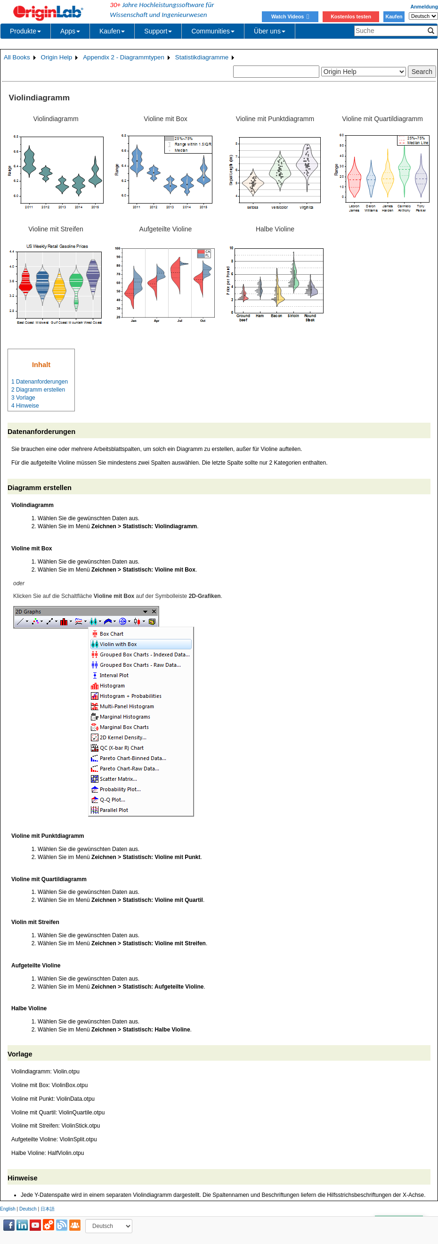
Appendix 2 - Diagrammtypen (123, 57)
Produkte (25, 31)
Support (158, 31)
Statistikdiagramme (201, 57)
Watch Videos (290, 16)
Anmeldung (424, 6)
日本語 (48, 1208)
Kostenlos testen (351, 16)
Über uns (269, 31)
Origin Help (57, 57)
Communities (213, 31)
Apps (70, 31)
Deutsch (28, 1208)
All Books (17, 57)
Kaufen (393, 16)
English (8, 1208)
